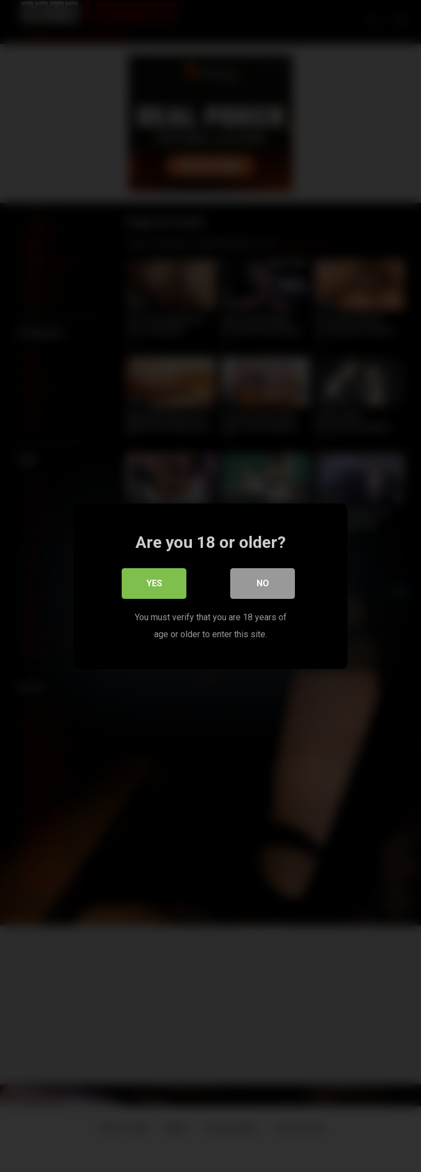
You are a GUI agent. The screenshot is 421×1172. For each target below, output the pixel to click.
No (263, 583)
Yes (154, 583)
